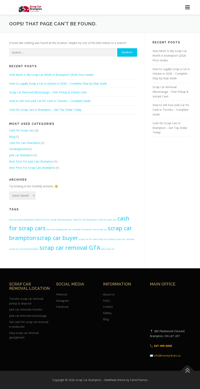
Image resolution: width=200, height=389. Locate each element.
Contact (108, 307)
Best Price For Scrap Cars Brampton (32, 168)
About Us (109, 294)
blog (12, 136)
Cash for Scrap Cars (21, 130)
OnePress (110, 380)
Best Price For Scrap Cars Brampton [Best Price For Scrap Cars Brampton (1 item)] (54, 219)
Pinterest (61, 294)
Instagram (62, 300)
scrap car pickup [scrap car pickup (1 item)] (106, 239)
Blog (106, 319)
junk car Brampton (21, 155)
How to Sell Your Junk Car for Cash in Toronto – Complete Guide (50, 101)
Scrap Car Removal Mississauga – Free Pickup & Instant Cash (48, 92)
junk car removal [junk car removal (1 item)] (71, 229)
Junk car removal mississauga (27, 316)
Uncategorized (18, 149)
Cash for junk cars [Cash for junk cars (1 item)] (107, 219)
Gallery (107, 313)
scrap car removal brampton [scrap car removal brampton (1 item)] (24, 249)
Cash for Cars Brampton (24, 143)
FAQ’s (106, 300)
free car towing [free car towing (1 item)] (54, 229)
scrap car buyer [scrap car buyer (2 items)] (57, 238)
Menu (187, 7)
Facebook (62, 307)
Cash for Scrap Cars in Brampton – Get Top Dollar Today (45, 110)
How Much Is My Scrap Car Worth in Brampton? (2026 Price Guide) (51, 75)
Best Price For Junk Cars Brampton (31, 161)
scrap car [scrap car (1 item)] (102, 229)
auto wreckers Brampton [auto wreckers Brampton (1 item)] (22, 219)
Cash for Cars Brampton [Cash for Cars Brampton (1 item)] (85, 219)
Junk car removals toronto (25, 309)
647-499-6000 (163, 346)
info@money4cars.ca (167, 355)
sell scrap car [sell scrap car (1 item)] (107, 249)
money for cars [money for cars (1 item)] (89, 229)
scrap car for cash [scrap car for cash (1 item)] (88, 239)
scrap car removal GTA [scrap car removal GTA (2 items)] (70, 248)
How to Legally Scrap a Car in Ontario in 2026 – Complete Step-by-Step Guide (58, 83)
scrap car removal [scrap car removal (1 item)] (125, 239)
